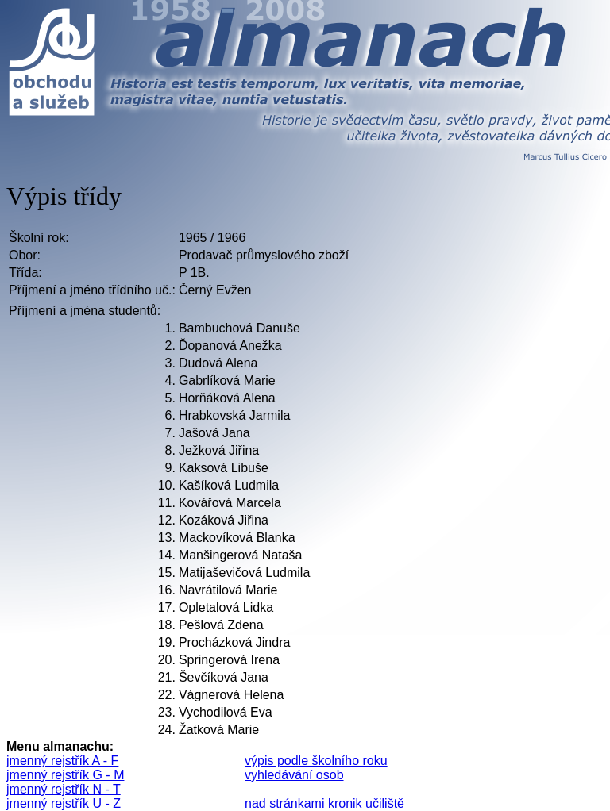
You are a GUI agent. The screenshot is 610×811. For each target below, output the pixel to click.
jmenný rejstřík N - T (63, 789)
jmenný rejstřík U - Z (63, 803)
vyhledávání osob (294, 775)
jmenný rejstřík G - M (65, 775)
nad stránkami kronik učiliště (324, 803)
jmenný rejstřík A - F (62, 760)
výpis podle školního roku (316, 760)
